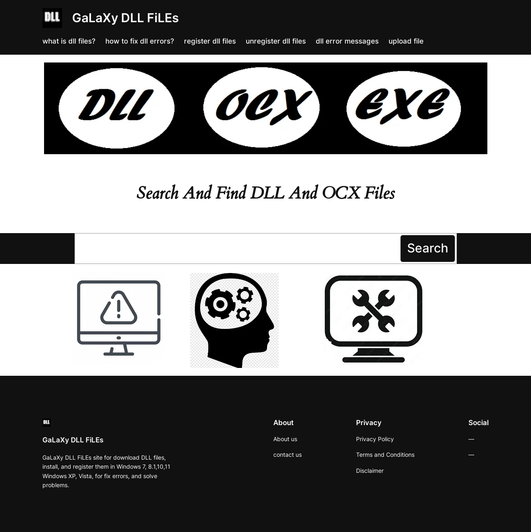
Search (427, 248)
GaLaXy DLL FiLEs (125, 17)
